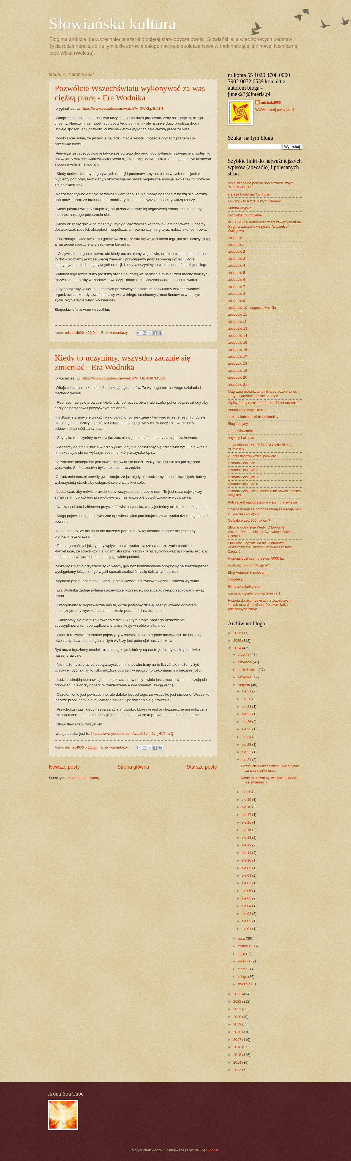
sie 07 (247, 883)
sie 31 (247, 691)
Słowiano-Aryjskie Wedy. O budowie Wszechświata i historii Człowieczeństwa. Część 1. (260, 531)
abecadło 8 (236, 293)
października (248, 670)
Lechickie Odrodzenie (245, 215)
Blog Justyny (238, 424)
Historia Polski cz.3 (243, 477)
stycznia (244, 984)
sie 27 (247, 714)
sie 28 (247, 707)
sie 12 (247, 845)
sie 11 (247, 853)
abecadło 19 (237, 370)
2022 (237, 1001)
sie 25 (247, 729)
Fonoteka (235, 579)
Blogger (212, 1150)
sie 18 (247, 807)
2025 (237, 641)
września (245, 677)
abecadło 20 (237, 377)
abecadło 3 (236, 259)
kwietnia (244, 961)
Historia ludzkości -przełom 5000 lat (256, 558)
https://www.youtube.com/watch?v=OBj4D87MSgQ (124, 378)
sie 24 (247, 737)
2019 (237, 1024)
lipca (242, 938)
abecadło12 (237, 322)
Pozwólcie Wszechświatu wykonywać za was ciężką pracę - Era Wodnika (130, 93)
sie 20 (247, 792)
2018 (237, 1032)
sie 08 (247, 875)
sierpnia (244, 685)
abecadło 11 (237, 314)
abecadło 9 (236, 301)
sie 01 (247, 929)
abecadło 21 (237, 385)
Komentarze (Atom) (83, 778)
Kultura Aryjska (240, 208)
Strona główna (133, 767)
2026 (237, 633)
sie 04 (247, 906)
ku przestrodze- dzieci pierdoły (252, 456)
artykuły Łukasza (241, 438)
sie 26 (247, 722)
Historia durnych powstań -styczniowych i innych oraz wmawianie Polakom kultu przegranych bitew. (260, 604)
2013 (237, 1070)
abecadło (235, 238)
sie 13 (247, 837)
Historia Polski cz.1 (243, 463)
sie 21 (247, 760)
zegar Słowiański (241, 431)
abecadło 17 (237, 356)
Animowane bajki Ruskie (247, 410)
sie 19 (247, 799)
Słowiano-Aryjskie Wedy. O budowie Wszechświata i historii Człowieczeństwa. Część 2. (260, 547)
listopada (245, 662)
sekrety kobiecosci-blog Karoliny (253, 417)
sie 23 (247, 744)
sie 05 (247, 898)
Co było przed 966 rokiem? (249, 520)
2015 (237, 1055)
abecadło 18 (237, 363)
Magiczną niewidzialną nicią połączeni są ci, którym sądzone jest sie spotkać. (262, 393)
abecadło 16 (237, 350)
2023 (237, 994)
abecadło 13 (237, 328)
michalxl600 (271, 102)
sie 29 (247, 699)
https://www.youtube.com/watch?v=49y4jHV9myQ (132, 733)
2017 (237, 1040)
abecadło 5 (236, 273)
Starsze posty (202, 767)
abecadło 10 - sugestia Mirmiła (252, 308)
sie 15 (247, 830)
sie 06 (247, 891)
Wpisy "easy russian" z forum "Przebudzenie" (263, 403)
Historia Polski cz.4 (243, 484)
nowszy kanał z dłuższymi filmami (254, 201)
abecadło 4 (236, 265)
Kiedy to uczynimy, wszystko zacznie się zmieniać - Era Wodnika (123, 362)
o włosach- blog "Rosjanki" (249, 565)
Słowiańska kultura (112, 24)
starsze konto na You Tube (249, 194)
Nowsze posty (64, 767)
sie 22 (247, 752)
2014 (237, 1062)
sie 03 (247, 914)
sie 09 (247, 868)
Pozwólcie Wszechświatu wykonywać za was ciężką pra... (270, 768)
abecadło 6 (236, 279)
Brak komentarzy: (115, 333)
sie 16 (247, 822)
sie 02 (247, 921)
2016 (237, 1047)
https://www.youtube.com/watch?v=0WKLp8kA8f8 (123, 108)
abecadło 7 (236, 287)
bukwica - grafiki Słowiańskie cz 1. (255, 593)
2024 (237, 648)
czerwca (245, 946)
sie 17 (247, 815)
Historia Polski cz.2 (243, 470)
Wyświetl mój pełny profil (274, 110)
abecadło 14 (237, 336)
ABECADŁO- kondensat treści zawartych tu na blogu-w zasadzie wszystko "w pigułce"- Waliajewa (264, 226)
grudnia (244, 654)
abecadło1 (236, 245)
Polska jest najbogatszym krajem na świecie (262, 502)
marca (243, 969)
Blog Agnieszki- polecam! (248, 572)
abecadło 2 (236, 251)
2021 (237, 1009)
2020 (237, 1017)
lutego (243, 977)
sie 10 (247, 860)
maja (242, 954)
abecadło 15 (237, 342)
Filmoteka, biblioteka (244, 586)
